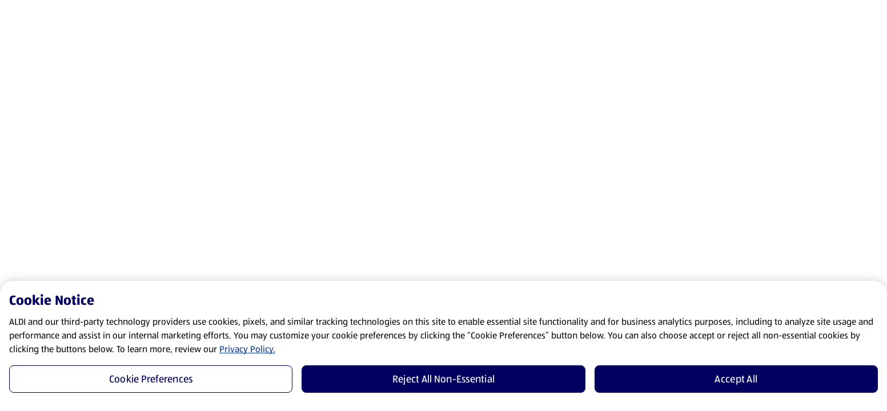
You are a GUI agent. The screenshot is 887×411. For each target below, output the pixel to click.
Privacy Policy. (247, 349)
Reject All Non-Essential (443, 379)
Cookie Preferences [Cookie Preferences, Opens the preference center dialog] (151, 379)
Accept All (736, 379)
